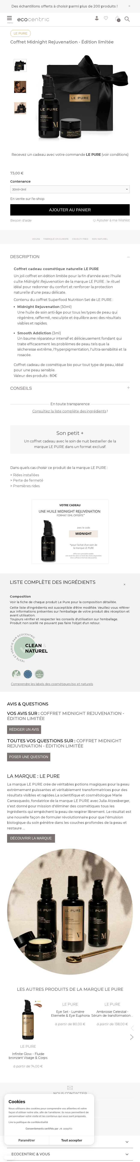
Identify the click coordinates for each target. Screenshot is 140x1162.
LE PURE (20, 33)
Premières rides (26, 486)
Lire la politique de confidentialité (28, 1122)
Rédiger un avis (24, 729)
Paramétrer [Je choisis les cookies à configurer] (26, 1140)
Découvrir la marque (31, 838)
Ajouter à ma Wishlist (113, 220)
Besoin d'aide (21, 220)
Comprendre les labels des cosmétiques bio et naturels (52, 684)
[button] (9, 1158)
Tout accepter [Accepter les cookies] (71, 1140)
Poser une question (28, 757)
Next (131, 1035)
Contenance (20, 181)
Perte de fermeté (28, 480)
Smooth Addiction (34, 333)
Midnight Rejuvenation (38, 307)
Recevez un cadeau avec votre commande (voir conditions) (70, 155)
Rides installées (26, 475)
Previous (131, 1026)
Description (25, 256)
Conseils (21, 388)
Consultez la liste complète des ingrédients (69, 411)
